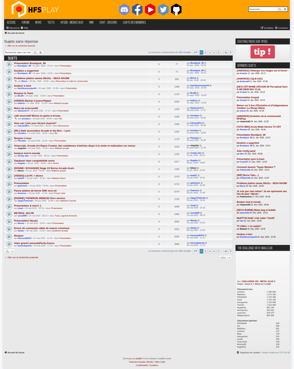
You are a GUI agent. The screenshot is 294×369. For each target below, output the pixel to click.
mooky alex (23, 156)
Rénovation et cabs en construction (72, 81)
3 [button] (210, 52)
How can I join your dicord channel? (35, 123)
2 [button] (205, 52)
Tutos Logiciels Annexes (66, 216)
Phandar (22, 141)
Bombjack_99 (24, 66)
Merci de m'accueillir (26, 108)
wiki (91, 22)
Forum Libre (59, 193)
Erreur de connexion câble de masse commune (41, 228)
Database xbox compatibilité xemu (34, 160)
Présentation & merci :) (27, 205)
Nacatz (21, 223)
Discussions (63, 126)
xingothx (22, 148)
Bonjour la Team (23, 93)
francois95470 (24, 238)
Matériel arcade (61, 103)
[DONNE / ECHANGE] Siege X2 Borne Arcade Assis (44, 168)
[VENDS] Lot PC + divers (28, 175)
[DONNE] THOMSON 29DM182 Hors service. (40, 198)
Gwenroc (22, 193)
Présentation (65, 66)
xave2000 (22, 216)
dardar (21, 231)
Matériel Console (68, 201)
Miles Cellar (160, 362)
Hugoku (21, 163)
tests (51, 22)
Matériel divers (59, 178)
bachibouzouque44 (27, 88)
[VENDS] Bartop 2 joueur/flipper (32, 100)
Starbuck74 (23, 111)
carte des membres (134, 22)
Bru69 (20, 96)
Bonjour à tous (23, 138)
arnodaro (26, 119)
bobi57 (21, 178)
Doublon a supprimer (26, 70)
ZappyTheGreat (25, 201)
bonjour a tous (22, 85)
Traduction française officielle (141, 362)
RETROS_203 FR (24, 213)
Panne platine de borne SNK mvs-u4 (35, 190)
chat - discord (108, 22)
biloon (21, 171)
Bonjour (19, 235)
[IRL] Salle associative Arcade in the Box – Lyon (42, 130)
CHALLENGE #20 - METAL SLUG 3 (258, 281)
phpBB (138, 359)
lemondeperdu (25, 246)
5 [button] (218, 52)
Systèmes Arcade (60, 231)
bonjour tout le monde (27, 153)
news (38, 22)
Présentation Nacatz (26, 220)
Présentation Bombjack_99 (30, 63)
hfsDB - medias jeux (72, 22)
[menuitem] (24, 28)
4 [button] (214, 52)
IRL (60, 119)
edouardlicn (23, 126)
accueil (11, 22)
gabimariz (22, 186)
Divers (56, 163)
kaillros (21, 103)
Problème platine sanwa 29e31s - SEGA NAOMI (41, 78)
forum (25, 22)
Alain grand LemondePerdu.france (34, 243)
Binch (24, 81)
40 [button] (225, 52)
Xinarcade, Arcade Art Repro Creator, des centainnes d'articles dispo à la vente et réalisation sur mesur (74, 145)
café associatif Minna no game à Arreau (37, 115)
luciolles (22, 133)
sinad (20, 208)
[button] (195, 52)
